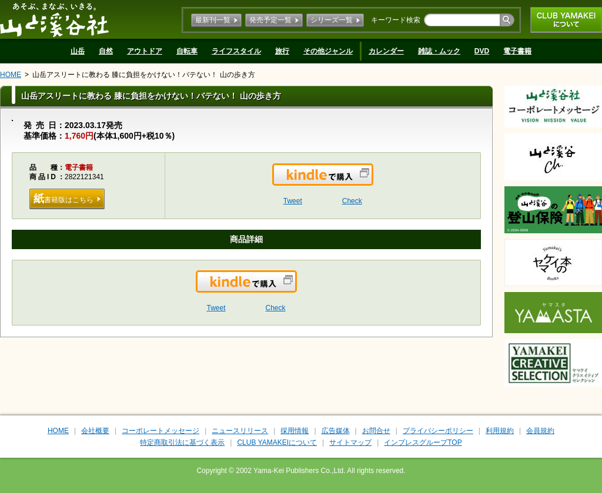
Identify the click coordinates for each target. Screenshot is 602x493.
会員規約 (540, 431)
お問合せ (376, 431)
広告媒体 (336, 431)
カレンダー (386, 51)
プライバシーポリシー (438, 431)
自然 (106, 51)
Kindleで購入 (372, 181)
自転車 (187, 51)
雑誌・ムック (439, 51)
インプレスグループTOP (422, 442)
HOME (10, 75)
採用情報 (294, 431)
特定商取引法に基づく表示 (182, 442)
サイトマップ (350, 442)
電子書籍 (517, 51)
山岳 (78, 51)
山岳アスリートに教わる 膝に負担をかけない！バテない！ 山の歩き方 (143, 75)
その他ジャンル (328, 51)
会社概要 (95, 431)
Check (352, 201)
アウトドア (144, 51)
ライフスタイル (236, 51)
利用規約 (500, 431)
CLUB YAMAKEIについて (566, 20)
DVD (481, 51)
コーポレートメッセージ (160, 431)
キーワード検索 (395, 20)
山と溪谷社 (54, 19)
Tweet (292, 201)
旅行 (282, 51)
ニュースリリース (240, 431)
